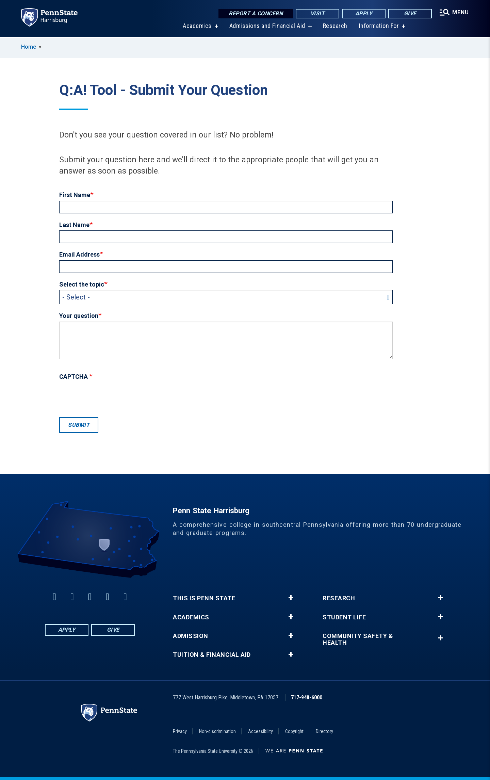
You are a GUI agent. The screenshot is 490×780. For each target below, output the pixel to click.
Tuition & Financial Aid (212, 654)
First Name (74, 194)
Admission (190, 636)
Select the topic (81, 284)
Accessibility (260, 731)
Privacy (180, 731)
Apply (364, 13)
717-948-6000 (306, 697)
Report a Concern (256, 13)
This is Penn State (204, 598)
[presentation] (111, 397)
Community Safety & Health (358, 639)
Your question (78, 315)
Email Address (79, 254)
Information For (379, 27)
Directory (324, 731)
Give (410, 13)
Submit (78, 425)
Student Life (344, 617)
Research (335, 27)
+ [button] (290, 597)
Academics (197, 27)
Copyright (294, 731)
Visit (317, 13)
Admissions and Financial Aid (267, 27)
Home (28, 47)
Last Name (74, 224)
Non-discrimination (217, 731)
